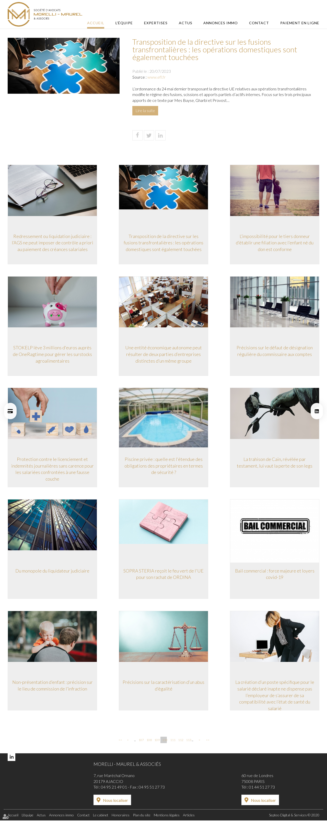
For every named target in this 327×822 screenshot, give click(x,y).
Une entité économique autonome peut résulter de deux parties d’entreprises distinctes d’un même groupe (163, 354)
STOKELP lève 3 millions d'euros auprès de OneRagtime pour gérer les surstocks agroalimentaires (52, 354)
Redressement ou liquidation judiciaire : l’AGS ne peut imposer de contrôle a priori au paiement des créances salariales (52, 242)
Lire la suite (145, 110)
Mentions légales (167, 816)
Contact (260, 23)
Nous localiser (115, 802)
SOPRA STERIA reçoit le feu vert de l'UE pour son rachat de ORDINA (163, 575)
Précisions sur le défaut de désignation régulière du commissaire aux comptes (275, 351)
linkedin (317, 411)
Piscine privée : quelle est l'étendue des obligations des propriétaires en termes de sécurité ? (163, 466)
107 (140, 742)
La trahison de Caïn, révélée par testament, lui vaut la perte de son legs (274, 463)
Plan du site (141, 816)
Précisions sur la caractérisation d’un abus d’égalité (163, 687)
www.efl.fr (156, 77)
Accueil (100, 23)
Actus (188, 23)
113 (188, 742)
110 (164, 742)
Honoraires (121, 816)
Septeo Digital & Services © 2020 (294, 816)
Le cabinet (100, 816)
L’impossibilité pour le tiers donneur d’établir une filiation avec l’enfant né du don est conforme (274, 242)
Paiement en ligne (299, 23)
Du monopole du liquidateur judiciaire (52, 572)
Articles (189, 816)
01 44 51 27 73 (262, 788)
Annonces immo (222, 23)
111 (172, 742)
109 (156, 742)
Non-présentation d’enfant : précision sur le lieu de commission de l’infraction (52, 687)
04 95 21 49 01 (114, 788)
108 (148, 742)
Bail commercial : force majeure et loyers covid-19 (274, 575)
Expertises (159, 23)
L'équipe (128, 23)
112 (180, 742)
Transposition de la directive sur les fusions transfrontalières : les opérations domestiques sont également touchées (163, 242)
